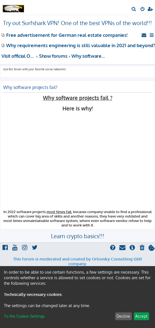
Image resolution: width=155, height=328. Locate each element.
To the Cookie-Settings (24, 316)
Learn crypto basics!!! (77, 236)
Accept (141, 316)
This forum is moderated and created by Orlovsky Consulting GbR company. (77, 261)
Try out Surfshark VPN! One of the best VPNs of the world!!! (77, 22)
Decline (123, 316)
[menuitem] (134, 9)
